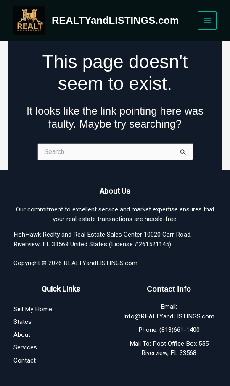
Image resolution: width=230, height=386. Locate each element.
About (21, 334)
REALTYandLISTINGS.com (115, 20)
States (22, 321)
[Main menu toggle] (207, 20)
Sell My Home (32, 309)
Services (25, 347)
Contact (24, 360)
